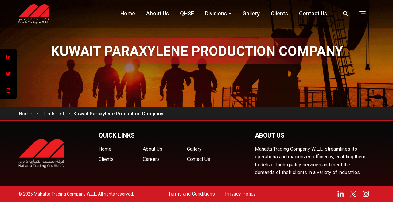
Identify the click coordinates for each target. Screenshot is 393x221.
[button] (362, 14)
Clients (106, 159)
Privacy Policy (240, 194)
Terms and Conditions (191, 194)
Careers (151, 159)
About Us (152, 149)
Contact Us (198, 159)
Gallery (194, 149)
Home (25, 114)
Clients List (52, 114)
